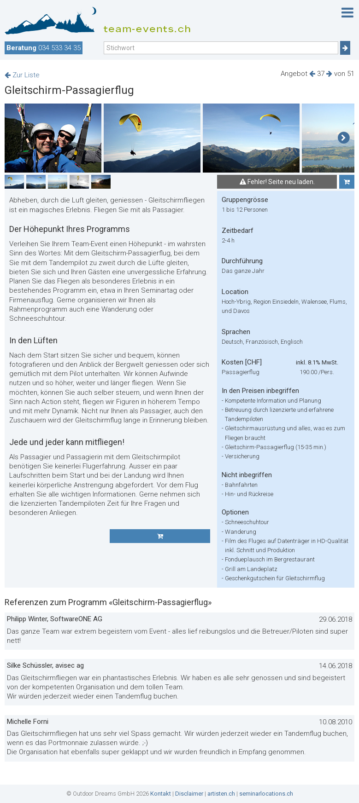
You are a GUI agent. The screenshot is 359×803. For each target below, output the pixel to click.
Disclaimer (189, 793)
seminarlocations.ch (266, 793)
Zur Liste (22, 75)
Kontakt (160, 793)
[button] (343, 138)
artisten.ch (221, 793)
